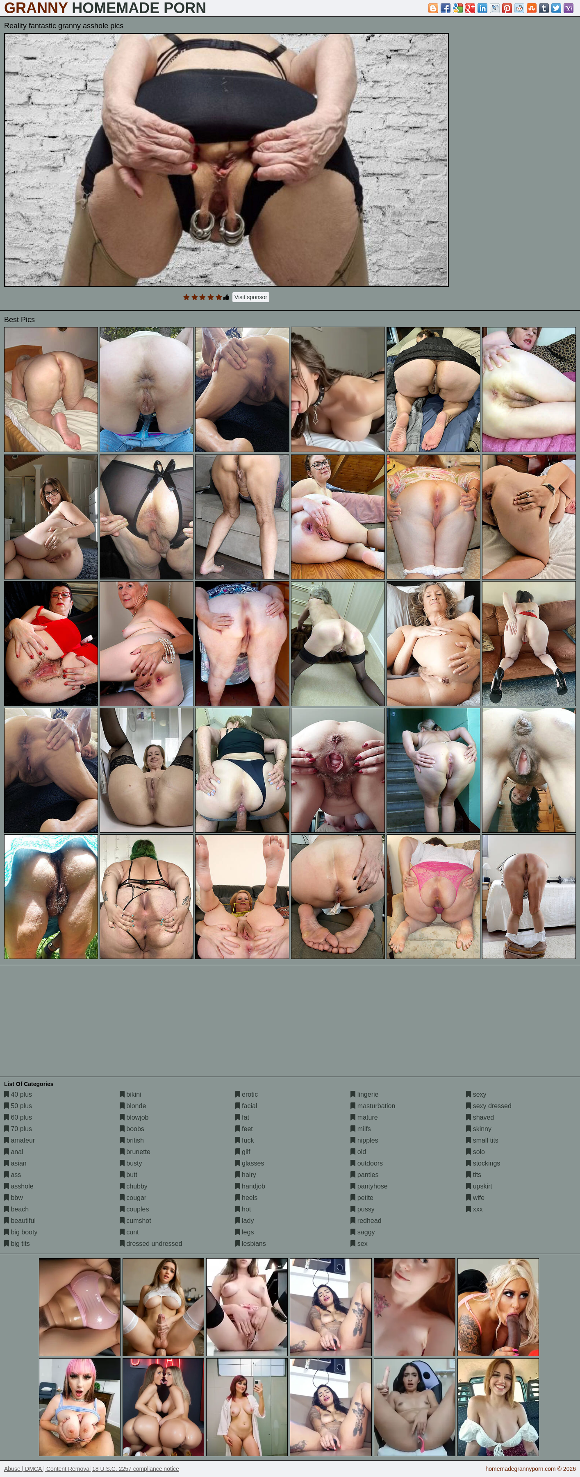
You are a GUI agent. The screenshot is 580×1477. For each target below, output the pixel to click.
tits (473, 1174)
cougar (133, 1197)
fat (242, 1117)
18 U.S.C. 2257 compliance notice (135, 1469)
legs (244, 1232)
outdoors (366, 1163)
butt (128, 1174)
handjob (250, 1186)
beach (16, 1209)
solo (475, 1151)
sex (358, 1243)
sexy (476, 1094)
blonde (133, 1105)
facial (246, 1105)
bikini (130, 1094)
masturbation (372, 1105)
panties (364, 1174)
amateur (19, 1140)
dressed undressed (151, 1243)
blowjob (134, 1117)
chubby (134, 1186)
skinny (478, 1128)
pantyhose (368, 1186)
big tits (17, 1243)
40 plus (18, 1094)
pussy (362, 1209)
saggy (362, 1232)
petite (361, 1197)
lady (244, 1220)
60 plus (18, 1117)
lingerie (364, 1094)
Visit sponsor (250, 297)
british (132, 1140)
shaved (480, 1117)
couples (134, 1209)
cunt (129, 1232)
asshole (19, 1186)
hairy (245, 1174)
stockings (483, 1163)
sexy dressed (489, 1105)
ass (12, 1174)
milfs (360, 1128)
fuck (244, 1140)
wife (475, 1197)
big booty (20, 1232)
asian (15, 1163)
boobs (132, 1128)
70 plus (18, 1128)
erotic (246, 1094)
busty (131, 1163)
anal (13, 1151)
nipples (364, 1140)
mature (364, 1117)
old (358, 1151)
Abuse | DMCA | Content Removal (47, 1469)
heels (246, 1197)
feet (244, 1128)
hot (243, 1209)
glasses (249, 1163)
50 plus (18, 1105)
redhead (365, 1220)
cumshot (135, 1220)
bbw (13, 1197)
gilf (242, 1151)
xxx (474, 1209)
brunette (135, 1151)
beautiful (20, 1220)
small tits (482, 1140)
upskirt (479, 1186)
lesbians (250, 1243)
